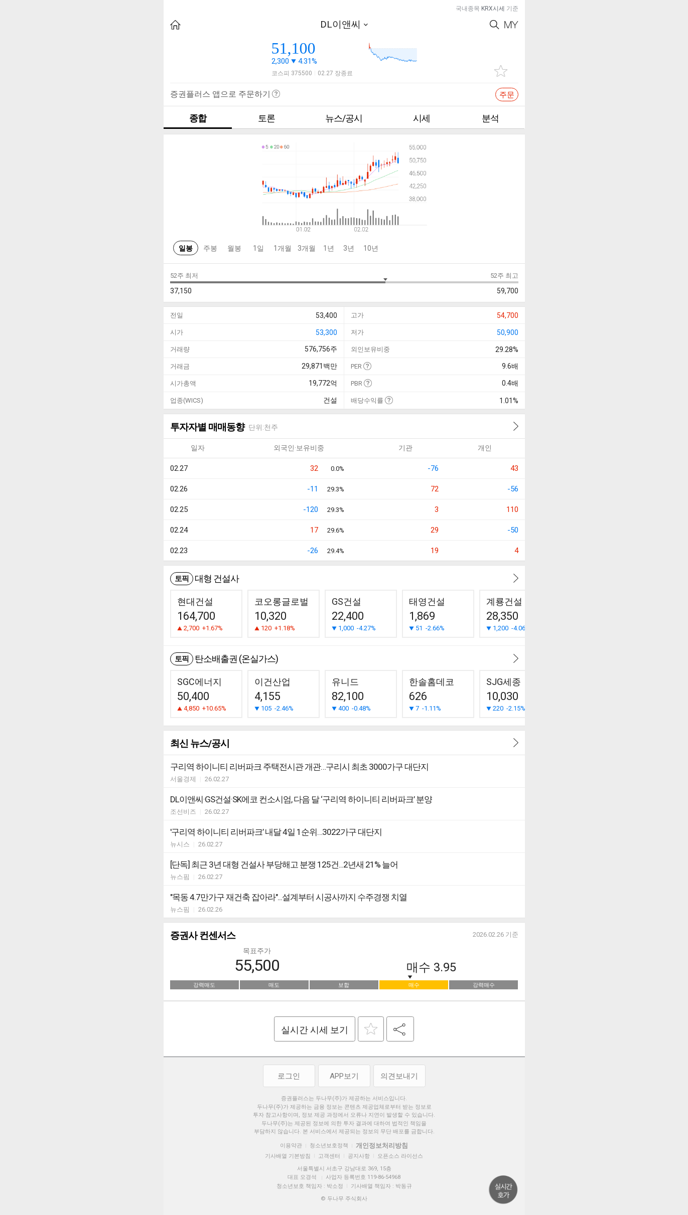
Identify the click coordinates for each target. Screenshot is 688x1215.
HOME (175, 25)
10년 (370, 248)
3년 (348, 248)
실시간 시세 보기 (314, 1029)
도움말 (367, 366)
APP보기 (344, 1076)
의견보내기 (399, 1076)
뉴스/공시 (343, 118)
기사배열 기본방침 (288, 1156)
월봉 (234, 248)
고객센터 (329, 1156)
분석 (490, 118)
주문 (506, 94)
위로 (503, 1190)
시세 (421, 118)
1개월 (282, 248)
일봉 (186, 248)
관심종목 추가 (500, 71)
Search (494, 25)
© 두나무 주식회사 (344, 1198)
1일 (258, 248)
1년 (328, 248)
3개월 (307, 248)
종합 (197, 118)
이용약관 (291, 1145)
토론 (266, 118)
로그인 (289, 1076)
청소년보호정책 (329, 1145)
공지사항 (359, 1156)
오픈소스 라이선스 (400, 1156)
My (511, 25)
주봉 (210, 248)
